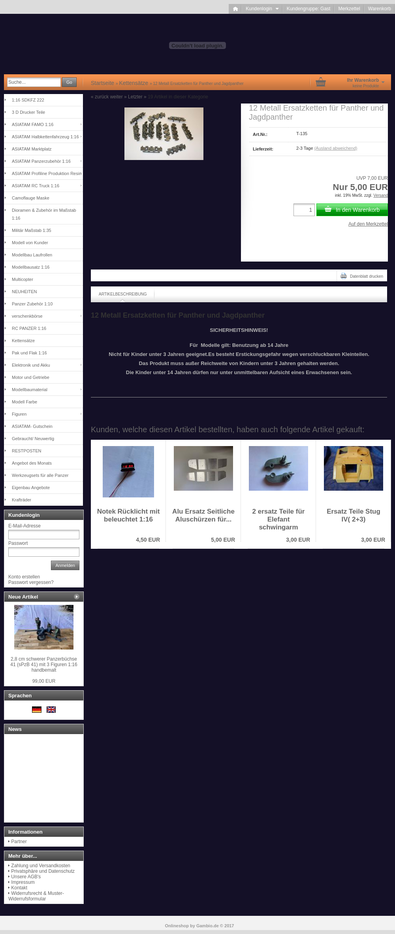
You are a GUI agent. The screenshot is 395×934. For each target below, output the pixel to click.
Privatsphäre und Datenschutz (43, 871)
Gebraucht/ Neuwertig (33, 438)
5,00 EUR (223, 540)
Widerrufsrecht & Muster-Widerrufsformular (36, 896)
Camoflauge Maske (30, 198)
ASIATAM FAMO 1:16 (32, 124)
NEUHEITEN (24, 291)
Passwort (18, 543)
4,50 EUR (148, 540)
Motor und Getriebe (30, 377)
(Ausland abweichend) (335, 148)
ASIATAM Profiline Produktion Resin (46, 173)
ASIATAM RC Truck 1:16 (35, 185)
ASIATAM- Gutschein (32, 426)
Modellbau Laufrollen (32, 254)
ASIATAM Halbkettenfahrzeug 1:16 (45, 136)
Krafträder (21, 499)
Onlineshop (177, 925)
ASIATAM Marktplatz (31, 149)
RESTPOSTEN (26, 450)
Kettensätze (23, 340)
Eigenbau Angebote (31, 487)
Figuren (19, 414)
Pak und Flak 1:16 (29, 352)
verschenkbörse (27, 316)
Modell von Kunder (30, 242)
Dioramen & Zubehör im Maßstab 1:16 (44, 214)
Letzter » (137, 97)
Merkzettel (349, 8)
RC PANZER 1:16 (29, 328)
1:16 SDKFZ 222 (28, 100)
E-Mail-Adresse (24, 526)
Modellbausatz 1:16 (30, 267)
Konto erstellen (24, 577)
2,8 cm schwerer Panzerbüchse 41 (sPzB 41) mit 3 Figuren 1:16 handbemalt (43, 664)
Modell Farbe (24, 401)
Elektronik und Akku (31, 365)
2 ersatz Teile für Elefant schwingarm (278, 519)
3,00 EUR (298, 540)
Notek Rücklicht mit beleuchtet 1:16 (128, 515)
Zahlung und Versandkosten (40, 865)
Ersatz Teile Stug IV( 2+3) (353, 515)
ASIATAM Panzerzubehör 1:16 (41, 161)
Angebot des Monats (32, 463)
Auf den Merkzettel (368, 224)
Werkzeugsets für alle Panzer (40, 475)
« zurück (100, 97)
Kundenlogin (262, 8)
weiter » (118, 97)
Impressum (22, 882)
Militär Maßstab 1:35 (31, 230)
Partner (18, 841)
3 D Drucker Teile (28, 112)
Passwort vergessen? (31, 582)
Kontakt (19, 888)
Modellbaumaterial (29, 389)
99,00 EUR (44, 681)
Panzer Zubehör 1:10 (32, 303)
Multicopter (22, 279)
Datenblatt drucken (361, 276)
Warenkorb (379, 8)
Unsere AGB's (26, 876)
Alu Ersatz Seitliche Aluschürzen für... (203, 515)
